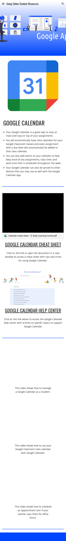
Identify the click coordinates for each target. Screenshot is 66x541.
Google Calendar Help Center (33, 310)
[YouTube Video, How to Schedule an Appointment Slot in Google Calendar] (33, 483)
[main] (33, 122)
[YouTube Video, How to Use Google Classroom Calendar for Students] (33, 422)
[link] (33, 216)
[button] (3, 3)
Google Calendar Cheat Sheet (33, 244)
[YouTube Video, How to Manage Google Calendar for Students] (33, 364)
